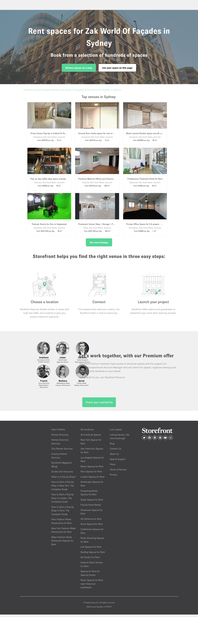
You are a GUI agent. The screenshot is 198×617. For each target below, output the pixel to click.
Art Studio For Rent (90, 560)
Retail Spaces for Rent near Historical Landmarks (92, 586)
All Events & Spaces (91, 437)
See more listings (99, 242)
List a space (116, 432)
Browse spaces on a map (79, 67)
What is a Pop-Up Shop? (63, 479)
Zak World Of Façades (72, 89)
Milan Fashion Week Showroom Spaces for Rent (62, 543)
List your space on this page (117, 67)
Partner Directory (60, 437)
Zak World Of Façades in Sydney (104, 89)
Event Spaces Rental (47, 89)
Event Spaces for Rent (92, 526)
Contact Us (115, 451)
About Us (114, 456)
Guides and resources (62, 474)
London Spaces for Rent (92, 479)
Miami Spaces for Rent (92, 469)
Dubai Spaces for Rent (92, 502)
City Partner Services (62, 451)
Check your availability (99, 404)
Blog (112, 446)
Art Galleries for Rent (91, 521)
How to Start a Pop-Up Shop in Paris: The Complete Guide (62, 513)
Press (112, 467)
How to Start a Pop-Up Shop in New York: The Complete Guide (62, 488)
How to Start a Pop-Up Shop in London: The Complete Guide (62, 500)
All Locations (87, 432)
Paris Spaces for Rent (91, 474)
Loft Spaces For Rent (91, 549)
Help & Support (117, 461)
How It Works (58, 432)
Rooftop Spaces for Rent (93, 554)
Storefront (29, 89)
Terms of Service (118, 472)
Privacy (113, 477)
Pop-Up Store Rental (91, 507)
